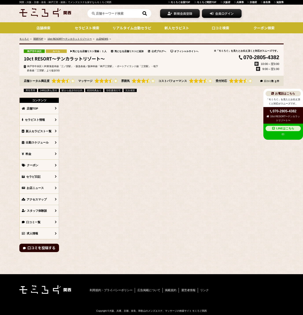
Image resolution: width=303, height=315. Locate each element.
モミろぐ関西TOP (206, 2)
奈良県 (266, 2)
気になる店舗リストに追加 (127, 51)
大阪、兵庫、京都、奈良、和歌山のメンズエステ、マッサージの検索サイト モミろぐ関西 (158, 310)
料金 (26, 154)
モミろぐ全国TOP (180, 2)
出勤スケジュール (35, 142)
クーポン (30, 165)
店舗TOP (30, 108)
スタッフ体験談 (34, 210)
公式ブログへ (157, 51)
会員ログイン (222, 13)
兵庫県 (240, 2)
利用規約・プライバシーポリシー (111, 290)
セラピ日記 (31, 176)
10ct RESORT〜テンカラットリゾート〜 (70, 39)
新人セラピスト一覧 (37, 131)
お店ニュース (33, 188)
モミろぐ (24, 39)
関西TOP (38, 39)
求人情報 (30, 233)
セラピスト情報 (33, 119)
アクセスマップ (34, 199)
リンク (204, 290)
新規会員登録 (180, 13)
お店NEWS (102, 39)
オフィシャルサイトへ (184, 51)
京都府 (253, 2)
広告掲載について (148, 290)
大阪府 (226, 2)
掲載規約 (170, 290)
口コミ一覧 (31, 222)
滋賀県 (280, 2)
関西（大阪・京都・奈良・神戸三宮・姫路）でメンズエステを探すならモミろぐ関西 (65, 2)
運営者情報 (188, 290)
